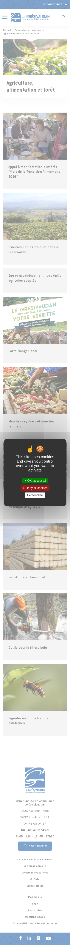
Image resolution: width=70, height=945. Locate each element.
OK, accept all (35, 480)
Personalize (35, 495)
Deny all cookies (35, 487)
